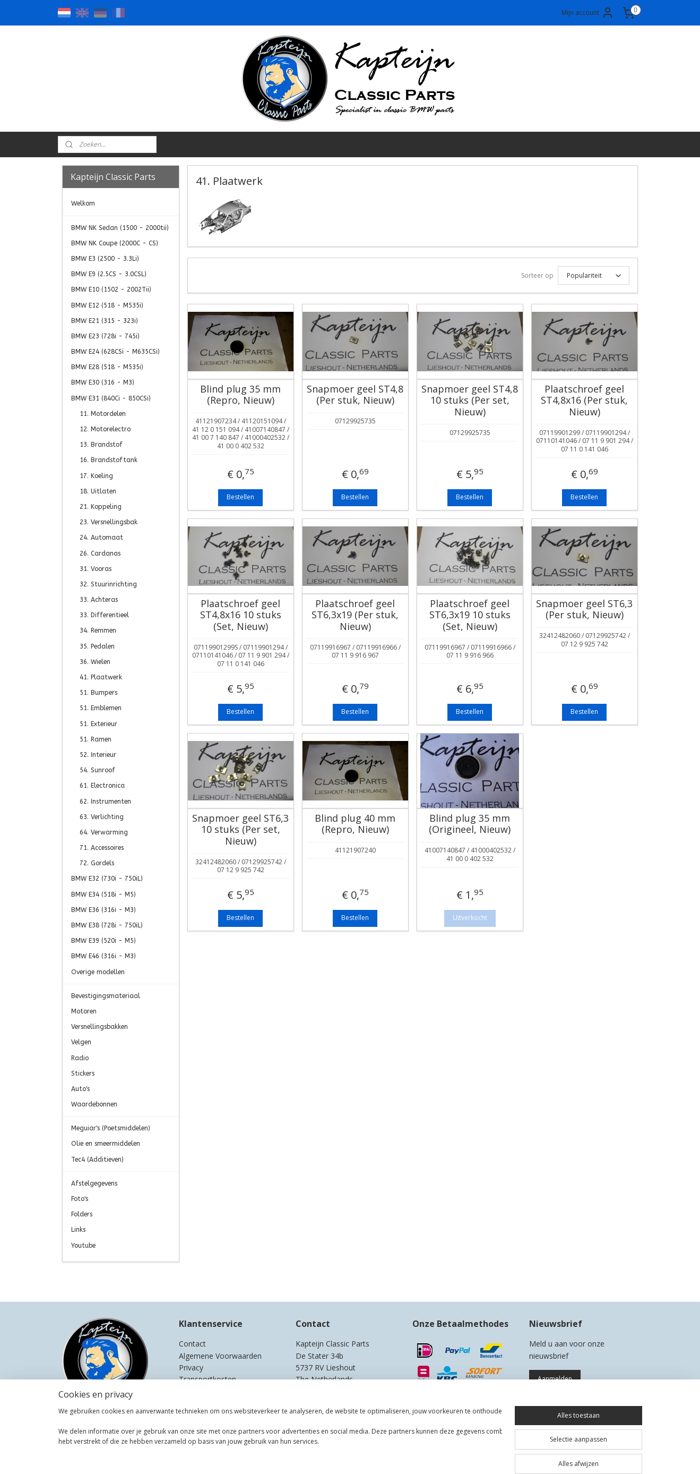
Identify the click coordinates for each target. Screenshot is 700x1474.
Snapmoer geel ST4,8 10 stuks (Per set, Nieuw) (469, 401)
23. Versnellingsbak (108, 522)
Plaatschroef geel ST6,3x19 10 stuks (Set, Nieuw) (470, 615)
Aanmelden (555, 1378)
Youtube (83, 1245)
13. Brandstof (101, 444)
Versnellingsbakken (99, 1026)
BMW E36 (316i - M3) (103, 910)
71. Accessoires (102, 847)
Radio (80, 1058)
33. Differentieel (104, 615)
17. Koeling (96, 476)
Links (78, 1229)
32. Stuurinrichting (108, 584)
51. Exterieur (98, 724)
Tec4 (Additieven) (97, 1159)
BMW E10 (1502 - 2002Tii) (111, 289)
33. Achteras (99, 599)
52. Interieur (98, 755)
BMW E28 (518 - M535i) (107, 367)
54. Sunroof (97, 770)
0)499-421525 (338, 1391)
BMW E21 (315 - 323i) (104, 321)
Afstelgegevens (94, 1183)
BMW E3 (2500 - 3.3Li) (105, 258)
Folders (81, 1214)
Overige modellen (98, 972)
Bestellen (240, 496)
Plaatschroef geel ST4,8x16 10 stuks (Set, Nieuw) (240, 615)
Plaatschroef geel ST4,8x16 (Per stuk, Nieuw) (584, 401)
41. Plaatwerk (101, 677)
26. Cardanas (100, 553)
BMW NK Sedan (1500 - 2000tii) (120, 228)
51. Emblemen (101, 708)
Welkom (83, 203)
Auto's (80, 1089)
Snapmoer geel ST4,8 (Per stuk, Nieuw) (355, 395)
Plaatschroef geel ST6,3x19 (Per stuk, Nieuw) (355, 615)
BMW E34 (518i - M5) (103, 894)
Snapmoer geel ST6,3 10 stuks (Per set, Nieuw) (240, 830)
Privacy (191, 1367)
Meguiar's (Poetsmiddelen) (110, 1128)
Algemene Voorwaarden (220, 1356)
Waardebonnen (94, 1104)
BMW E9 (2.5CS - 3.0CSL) (108, 274)
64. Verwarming (104, 832)
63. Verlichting (102, 817)
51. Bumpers (98, 692)
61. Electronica (102, 785)
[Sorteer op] (593, 275)
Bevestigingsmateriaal (105, 996)
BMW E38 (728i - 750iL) (107, 925)
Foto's (79, 1199)
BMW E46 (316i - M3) (103, 956)
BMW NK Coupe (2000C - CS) (114, 243)
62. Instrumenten (105, 801)
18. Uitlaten (98, 491)
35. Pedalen (97, 646)
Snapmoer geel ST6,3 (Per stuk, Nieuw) (584, 609)
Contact (192, 1344)
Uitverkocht (470, 917)
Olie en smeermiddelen (105, 1143)
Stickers (82, 1073)
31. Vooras (95, 569)
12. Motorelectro (105, 429)
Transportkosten (207, 1379)
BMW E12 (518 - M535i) (107, 305)
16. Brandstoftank (108, 460)
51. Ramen (95, 739)
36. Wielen (95, 662)
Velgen (81, 1042)
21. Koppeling (101, 506)
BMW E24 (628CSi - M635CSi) (115, 351)
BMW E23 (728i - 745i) (105, 336)
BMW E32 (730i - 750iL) (107, 878)
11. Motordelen (103, 414)
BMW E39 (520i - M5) (103, 940)
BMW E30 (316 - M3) (102, 382)
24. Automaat (101, 537)
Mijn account (587, 12)
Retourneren (200, 1391)
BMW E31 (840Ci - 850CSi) (111, 398)
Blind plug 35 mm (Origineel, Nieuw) (470, 824)
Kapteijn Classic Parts (103, 1278)
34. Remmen (98, 630)
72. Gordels (97, 863)
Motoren (84, 1011)
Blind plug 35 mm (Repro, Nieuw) (240, 395)
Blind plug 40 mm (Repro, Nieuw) (355, 824)
